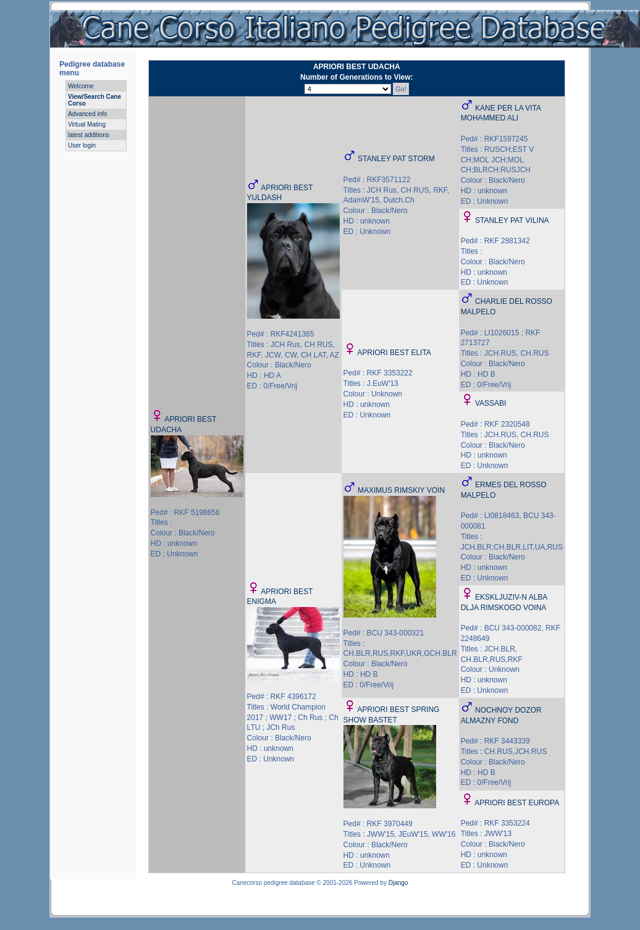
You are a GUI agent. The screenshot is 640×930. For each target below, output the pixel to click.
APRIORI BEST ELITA (394, 352)
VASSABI (490, 403)
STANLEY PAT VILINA (512, 220)
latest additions (88, 135)
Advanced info (87, 114)
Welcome (81, 86)
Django (398, 882)
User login (82, 145)
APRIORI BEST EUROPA (516, 802)
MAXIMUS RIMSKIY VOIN (401, 490)
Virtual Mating (87, 124)
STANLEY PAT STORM (396, 158)
